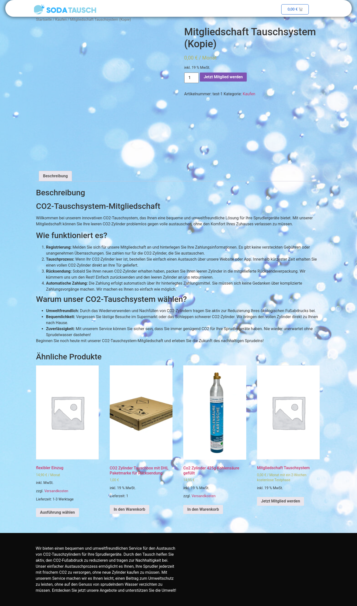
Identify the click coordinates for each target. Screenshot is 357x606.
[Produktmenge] (191, 78)
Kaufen (61, 19)
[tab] (55, 176)
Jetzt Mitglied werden (223, 77)
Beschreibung (55, 176)
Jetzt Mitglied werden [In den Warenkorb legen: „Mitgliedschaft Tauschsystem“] (280, 501)
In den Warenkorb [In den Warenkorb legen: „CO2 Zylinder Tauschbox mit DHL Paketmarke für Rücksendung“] (129, 509)
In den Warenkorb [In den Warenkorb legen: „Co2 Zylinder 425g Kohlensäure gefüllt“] (203, 509)
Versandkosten (56, 491)
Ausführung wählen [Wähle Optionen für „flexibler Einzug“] (57, 512)
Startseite (44, 19)
